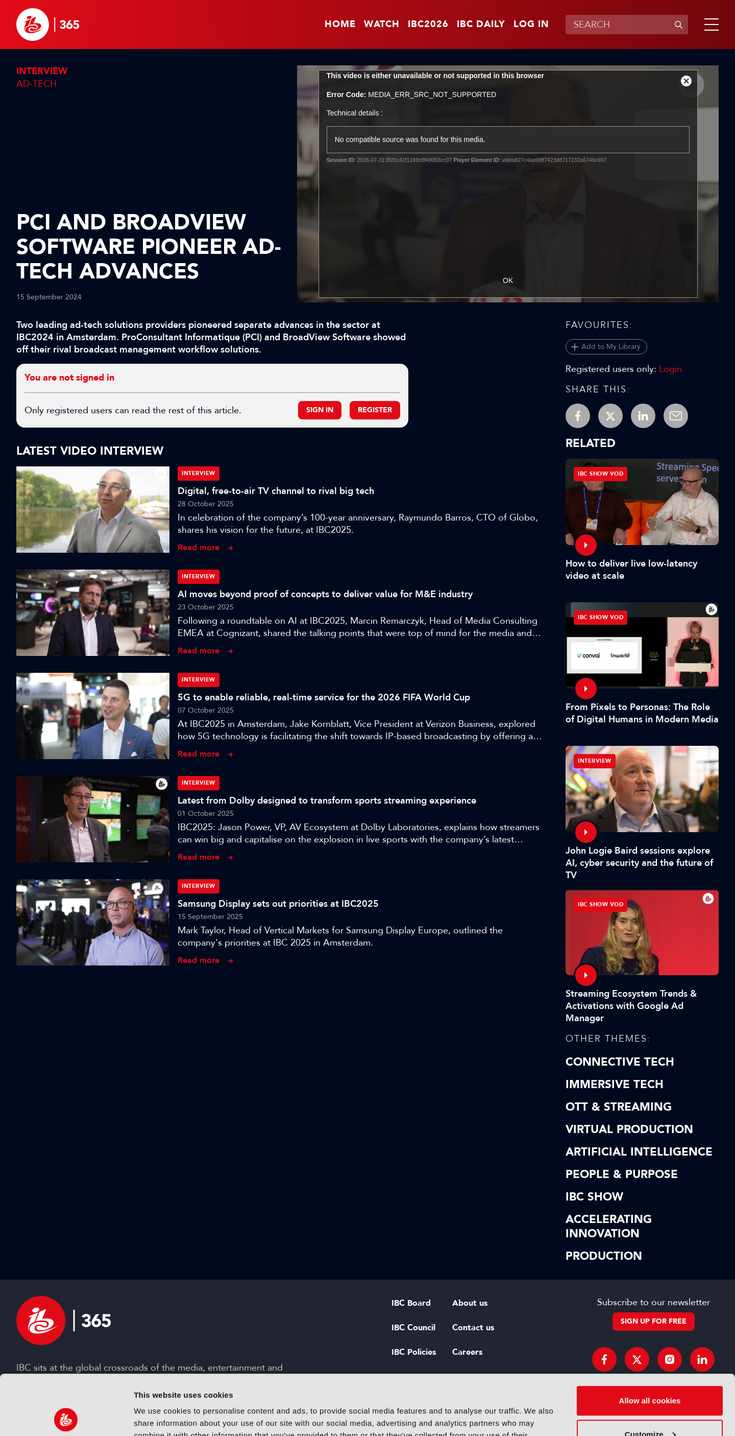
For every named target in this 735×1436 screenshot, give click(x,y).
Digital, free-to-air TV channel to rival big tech (276, 491)
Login (670, 369)
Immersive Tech (615, 1084)
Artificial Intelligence (639, 1152)
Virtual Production (629, 1129)
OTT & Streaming (619, 1107)
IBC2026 (428, 24)
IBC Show (594, 1197)
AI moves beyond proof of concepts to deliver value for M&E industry (325, 594)
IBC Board (411, 1303)
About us (469, 1303)
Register (375, 410)
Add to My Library (611, 346)
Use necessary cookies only (650, 1407)
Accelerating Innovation (609, 1226)
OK (508, 280)
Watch (382, 24)
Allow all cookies (650, 1340)
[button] (709, 24)
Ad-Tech (36, 84)
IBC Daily (481, 24)
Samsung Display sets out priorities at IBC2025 (278, 904)
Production (604, 1256)
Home (340, 24)
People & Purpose (622, 1174)
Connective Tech (620, 1062)
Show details (157, 1415)
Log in (531, 24)
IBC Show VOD (600, 474)
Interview (41, 71)
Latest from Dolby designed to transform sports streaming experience (327, 800)
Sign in (319, 410)
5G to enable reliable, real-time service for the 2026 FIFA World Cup (324, 697)
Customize (650, 1374)
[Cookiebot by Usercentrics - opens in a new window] (66, 1416)
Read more (198, 547)
